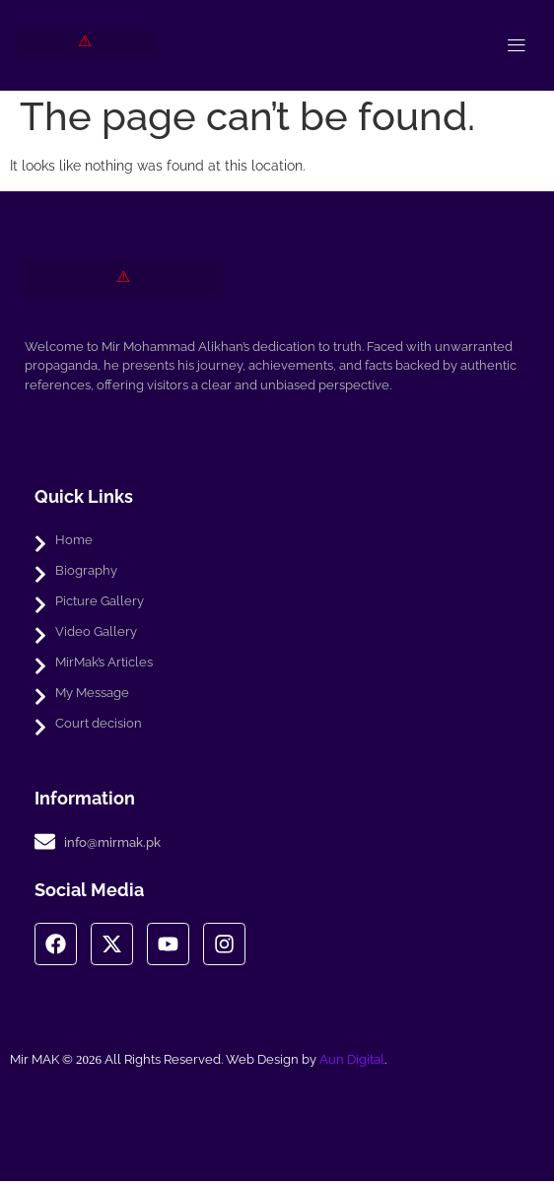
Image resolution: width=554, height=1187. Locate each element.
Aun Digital (351, 1065)
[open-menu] (516, 45)
